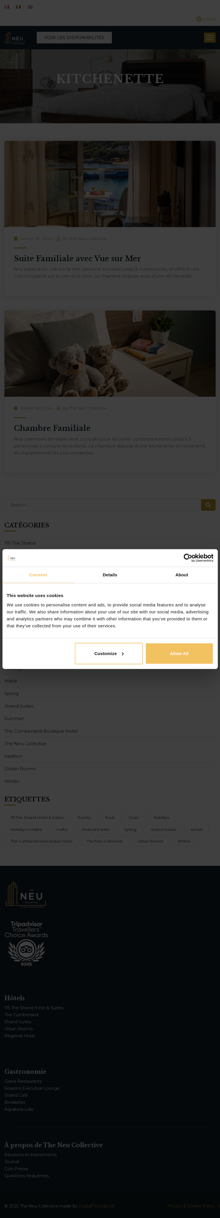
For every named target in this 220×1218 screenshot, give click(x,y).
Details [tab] (110, 574)
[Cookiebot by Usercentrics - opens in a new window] (187, 558)
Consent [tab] (38, 574)
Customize (109, 653)
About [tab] (181, 574)
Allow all (179, 653)
